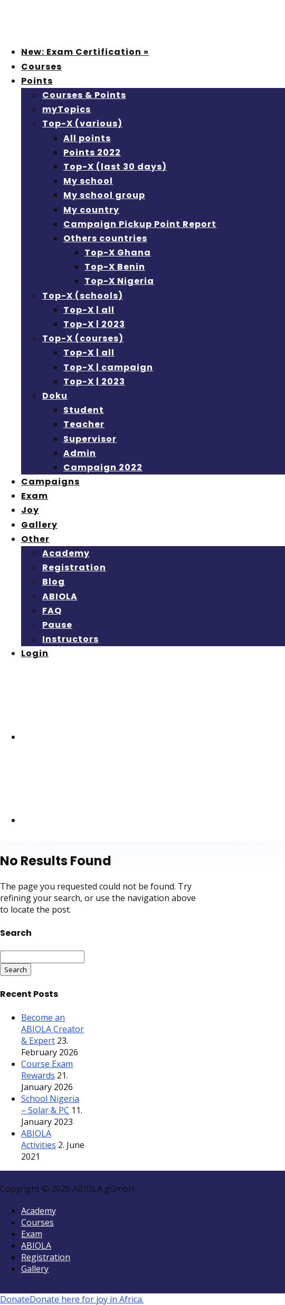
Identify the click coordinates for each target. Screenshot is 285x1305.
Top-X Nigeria (119, 281)
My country (91, 210)
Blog (53, 582)
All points (87, 138)
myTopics (66, 109)
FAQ (52, 611)
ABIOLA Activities (38, 1139)
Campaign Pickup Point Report (139, 224)
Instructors (70, 639)
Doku (55, 396)
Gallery (39, 525)
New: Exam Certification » (85, 52)
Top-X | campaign (108, 367)
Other (35, 539)
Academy (66, 553)
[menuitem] (100, 737)
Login (35, 653)
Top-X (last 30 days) (115, 167)
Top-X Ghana (117, 252)
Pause (57, 625)
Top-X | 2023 (94, 324)
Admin (79, 453)
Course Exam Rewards (47, 1069)
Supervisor (90, 439)
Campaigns (50, 482)
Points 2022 (92, 152)
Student (83, 410)
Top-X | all (89, 310)
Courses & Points (84, 95)
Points (37, 81)
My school (88, 181)
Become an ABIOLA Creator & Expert (52, 1029)
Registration (74, 567)
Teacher (83, 424)
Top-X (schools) (82, 296)
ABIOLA (60, 596)
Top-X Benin (114, 267)
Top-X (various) (82, 123)
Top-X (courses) (83, 338)
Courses (41, 67)
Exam (34, 496)
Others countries (105, 238)
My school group (104, 195)
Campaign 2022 (102, 467)
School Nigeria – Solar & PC (50, 1104)
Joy (30, 510)
